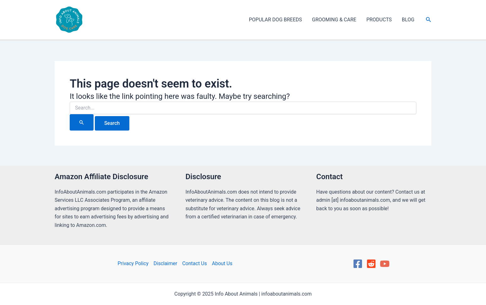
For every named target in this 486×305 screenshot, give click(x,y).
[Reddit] (371, 264)
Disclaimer (165, 263)
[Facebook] (358, 264)
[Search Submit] (82, 122)
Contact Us (194, 263)
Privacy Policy (132, 263)
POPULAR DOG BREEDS (275, 20)
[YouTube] (385, 264)
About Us (222, 263)
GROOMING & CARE (334, 20)
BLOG (408, 20)
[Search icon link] (428, 20)
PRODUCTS (379, 20)
